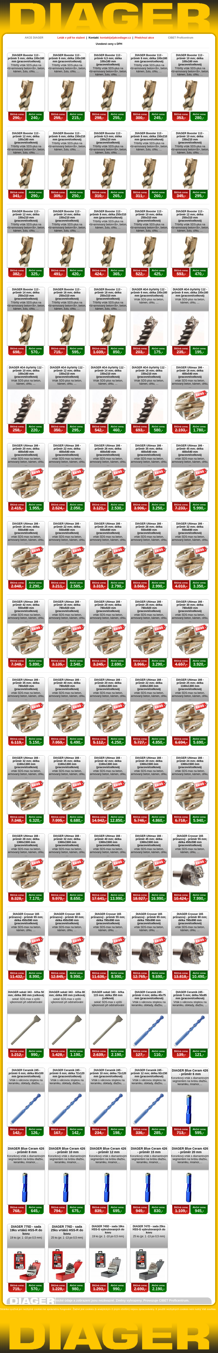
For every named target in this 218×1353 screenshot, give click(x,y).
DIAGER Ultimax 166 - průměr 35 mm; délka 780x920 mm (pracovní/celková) (26, 684)
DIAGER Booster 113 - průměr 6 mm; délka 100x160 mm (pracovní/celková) (67, 58)
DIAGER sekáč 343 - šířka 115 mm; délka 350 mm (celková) (108, 995)
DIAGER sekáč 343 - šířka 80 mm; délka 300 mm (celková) (67, 994)
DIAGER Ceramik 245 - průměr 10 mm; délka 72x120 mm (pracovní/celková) (108, 1073)
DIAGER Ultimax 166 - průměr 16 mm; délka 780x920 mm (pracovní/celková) (67, 606)
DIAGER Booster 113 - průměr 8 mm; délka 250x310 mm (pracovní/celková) (108, 214)
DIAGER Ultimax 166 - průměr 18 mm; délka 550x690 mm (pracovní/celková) (26, 528)
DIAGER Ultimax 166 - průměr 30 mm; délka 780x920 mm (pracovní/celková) (190, 606)
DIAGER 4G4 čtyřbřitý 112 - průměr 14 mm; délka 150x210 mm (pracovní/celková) (108, 372)
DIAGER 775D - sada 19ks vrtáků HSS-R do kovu (26, 1230)
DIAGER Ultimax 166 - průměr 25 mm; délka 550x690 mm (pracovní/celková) (108, 528)
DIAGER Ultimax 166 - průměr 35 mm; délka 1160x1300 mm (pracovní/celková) (67, 762)
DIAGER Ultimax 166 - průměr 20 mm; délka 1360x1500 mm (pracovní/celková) (149, 762)
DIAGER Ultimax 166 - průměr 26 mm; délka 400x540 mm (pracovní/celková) (108, 450)
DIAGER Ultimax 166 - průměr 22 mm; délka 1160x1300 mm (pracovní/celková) (149, 684)
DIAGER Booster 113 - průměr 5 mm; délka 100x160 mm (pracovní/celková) (26, 58)
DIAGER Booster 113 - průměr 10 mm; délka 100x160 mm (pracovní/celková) (190, 60)
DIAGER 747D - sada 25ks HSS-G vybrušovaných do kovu (149, 1229)
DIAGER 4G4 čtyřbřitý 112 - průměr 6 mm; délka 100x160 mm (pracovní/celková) (149, 292)
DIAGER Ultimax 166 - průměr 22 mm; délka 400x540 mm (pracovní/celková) (67, 450)
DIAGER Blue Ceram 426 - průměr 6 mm (190, 1072)
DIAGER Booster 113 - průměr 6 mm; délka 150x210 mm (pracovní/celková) (67, 136)
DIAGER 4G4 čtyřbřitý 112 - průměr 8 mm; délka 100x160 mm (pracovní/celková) (190, 292)
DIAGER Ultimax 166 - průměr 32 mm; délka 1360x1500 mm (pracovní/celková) (67, 840)
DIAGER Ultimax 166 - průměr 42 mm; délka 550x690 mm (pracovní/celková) (26, 606)
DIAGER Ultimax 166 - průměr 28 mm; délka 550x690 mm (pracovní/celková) (149, 528)
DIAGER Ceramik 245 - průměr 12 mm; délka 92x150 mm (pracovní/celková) (149, 1073)
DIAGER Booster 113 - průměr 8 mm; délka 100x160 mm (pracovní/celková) (149, 58)
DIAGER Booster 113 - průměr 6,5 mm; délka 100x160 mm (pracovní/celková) (108, 60)
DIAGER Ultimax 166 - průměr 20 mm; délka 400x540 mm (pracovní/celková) (26, 450)
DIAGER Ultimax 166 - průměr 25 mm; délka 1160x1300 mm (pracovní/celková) (190, 684)
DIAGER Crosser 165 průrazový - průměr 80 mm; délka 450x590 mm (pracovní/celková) (67, 918)
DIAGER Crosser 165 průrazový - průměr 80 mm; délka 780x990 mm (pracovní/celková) (190, 918)
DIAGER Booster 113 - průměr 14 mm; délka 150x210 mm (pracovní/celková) (67, 216)
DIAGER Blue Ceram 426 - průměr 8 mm (26, 1150)
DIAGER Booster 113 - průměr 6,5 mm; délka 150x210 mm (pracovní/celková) (108, 138)
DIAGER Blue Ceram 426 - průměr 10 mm (67, 1150)
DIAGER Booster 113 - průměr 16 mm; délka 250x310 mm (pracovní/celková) (67, 294)
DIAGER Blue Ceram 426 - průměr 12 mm (108, 1150)
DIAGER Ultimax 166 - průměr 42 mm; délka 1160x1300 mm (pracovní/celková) (108, 762)
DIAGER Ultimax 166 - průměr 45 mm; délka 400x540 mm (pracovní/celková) (190, 450)
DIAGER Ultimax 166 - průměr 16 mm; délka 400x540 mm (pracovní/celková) (190, 372)
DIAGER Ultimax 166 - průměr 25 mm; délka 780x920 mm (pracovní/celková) (149, 606)
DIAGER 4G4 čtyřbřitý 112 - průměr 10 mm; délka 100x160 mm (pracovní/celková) (26, 372)
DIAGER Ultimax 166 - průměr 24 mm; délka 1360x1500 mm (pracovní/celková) (190, 762)
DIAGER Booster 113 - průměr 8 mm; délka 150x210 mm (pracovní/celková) (149, 136)
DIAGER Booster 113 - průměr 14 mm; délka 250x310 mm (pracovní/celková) (26, 294)
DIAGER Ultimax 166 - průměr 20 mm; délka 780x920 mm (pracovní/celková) (108, 606)
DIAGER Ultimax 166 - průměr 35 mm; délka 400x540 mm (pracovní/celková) (149, 450)
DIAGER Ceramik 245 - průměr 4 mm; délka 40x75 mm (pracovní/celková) (149, 995)
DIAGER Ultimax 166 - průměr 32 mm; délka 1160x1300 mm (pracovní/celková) (26, 762)
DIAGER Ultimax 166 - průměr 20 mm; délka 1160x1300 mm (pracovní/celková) (108, 684)
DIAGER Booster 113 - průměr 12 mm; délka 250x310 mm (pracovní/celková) (190, 216)
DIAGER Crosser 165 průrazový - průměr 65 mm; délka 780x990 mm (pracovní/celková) (149, 918)
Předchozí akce (144, 37)
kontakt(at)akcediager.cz (115, 37)
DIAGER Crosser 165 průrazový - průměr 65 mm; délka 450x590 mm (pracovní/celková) (26, 918)
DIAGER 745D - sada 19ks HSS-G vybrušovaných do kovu (108, 1229)
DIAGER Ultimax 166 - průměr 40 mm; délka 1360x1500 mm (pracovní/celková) (108, 840)
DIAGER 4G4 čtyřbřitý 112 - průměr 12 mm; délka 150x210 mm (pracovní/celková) (67, 372)
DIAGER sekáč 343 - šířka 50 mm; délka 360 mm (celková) (26, 994)
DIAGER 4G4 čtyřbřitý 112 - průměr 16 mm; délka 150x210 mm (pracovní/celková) (149, 372)
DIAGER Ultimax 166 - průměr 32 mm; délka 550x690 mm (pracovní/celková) (190, 528)
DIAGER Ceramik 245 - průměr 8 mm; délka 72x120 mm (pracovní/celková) (67, 1073)
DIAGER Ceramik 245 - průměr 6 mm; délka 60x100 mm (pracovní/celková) (26, 1073)
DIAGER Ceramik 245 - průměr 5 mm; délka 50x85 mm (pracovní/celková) (190, 995)
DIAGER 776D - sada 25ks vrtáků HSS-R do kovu (67, 1230)
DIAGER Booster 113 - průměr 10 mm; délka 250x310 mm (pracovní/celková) (149, 216)
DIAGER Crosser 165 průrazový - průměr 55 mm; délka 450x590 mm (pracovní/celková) (190, 840)
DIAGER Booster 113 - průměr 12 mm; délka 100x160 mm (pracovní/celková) (26, 138)
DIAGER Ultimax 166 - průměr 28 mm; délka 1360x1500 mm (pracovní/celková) (26, 840)
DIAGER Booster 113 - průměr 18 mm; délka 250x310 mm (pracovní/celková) (108, 294)
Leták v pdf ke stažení (71, 37)
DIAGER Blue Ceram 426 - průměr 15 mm (149, 1150)
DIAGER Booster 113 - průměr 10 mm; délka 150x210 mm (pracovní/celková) (190, 138)
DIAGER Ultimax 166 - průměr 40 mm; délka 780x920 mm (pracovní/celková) (67, 684)
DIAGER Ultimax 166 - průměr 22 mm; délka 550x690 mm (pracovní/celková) (67, 528)
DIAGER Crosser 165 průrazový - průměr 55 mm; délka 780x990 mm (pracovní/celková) (108, 918)
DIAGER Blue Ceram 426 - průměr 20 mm (190, 1150)
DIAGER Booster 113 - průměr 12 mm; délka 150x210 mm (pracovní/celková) (26, 216)
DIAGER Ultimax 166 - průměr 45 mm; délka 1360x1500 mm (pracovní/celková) (149, 840)
